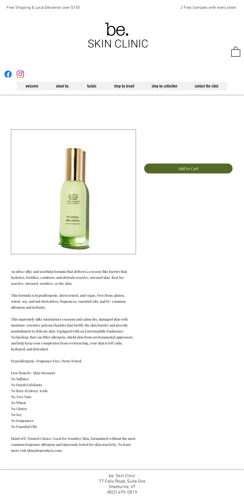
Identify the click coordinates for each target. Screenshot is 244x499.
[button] (235, 51)
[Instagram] (20, 74)
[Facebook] (8, 74)
